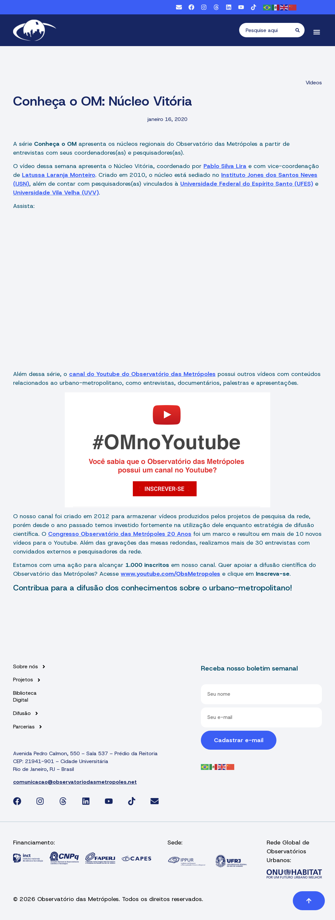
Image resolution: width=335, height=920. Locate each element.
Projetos (27, 679)
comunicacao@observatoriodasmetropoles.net (75, 781)
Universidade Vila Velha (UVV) (56, 192)
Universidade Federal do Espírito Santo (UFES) (246, 184)
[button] (316, 31)
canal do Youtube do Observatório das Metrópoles (142, 374)
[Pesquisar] (300, 30)
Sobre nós (29, 666)
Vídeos (314, 82)
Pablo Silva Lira (224, 166)
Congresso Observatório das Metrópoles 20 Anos (119, 534)
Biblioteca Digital (25, 696)
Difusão (26, 713)
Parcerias (28, 727)
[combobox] (267, 30)
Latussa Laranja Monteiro (58, 175)
